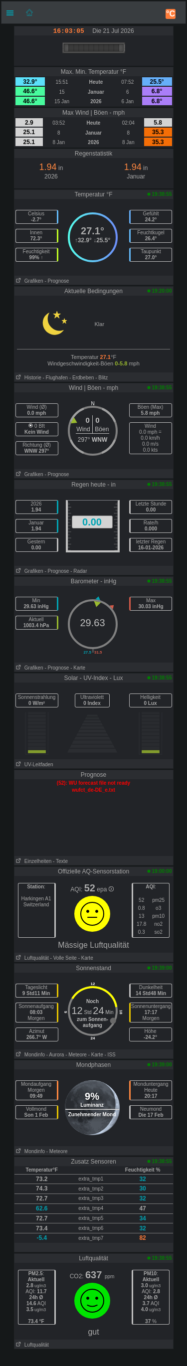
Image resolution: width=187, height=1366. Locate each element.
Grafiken (28, 281)
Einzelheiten (33, 861)
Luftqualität (31, 958)
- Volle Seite (63, 958)
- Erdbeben (81, 377)
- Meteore (76, 1054)
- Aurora (55, 1054)
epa (105, 889)
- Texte (60, 861)
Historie (27, 377)
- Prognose (56, 281)
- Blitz (101, 377)
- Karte (77, 668)
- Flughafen (55, 377)
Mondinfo (29, 1054)
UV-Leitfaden (33, 764)
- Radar (78, 571)
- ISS (110, 1054)
